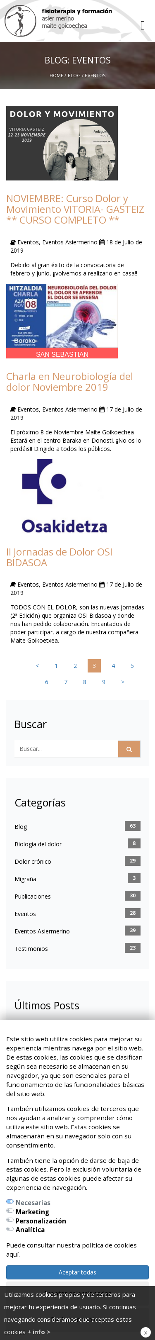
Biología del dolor (38, 844)
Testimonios (31, 949)
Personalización (41, 1221)
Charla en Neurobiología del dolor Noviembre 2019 (69, 381)
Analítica (30, 1229)
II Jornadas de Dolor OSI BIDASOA (59, 557)
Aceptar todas (77, 1272)
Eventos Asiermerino (42, 931)
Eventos (25, 914)
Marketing (32, 1212)
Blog (74, 75)
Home (56, 75)
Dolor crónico (32, 861)
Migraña (25, 879)
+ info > (38, 1332)
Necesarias (33, 1203)
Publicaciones (32, 896)
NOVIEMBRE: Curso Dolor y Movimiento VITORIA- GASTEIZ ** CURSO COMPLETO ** (75, 209)
